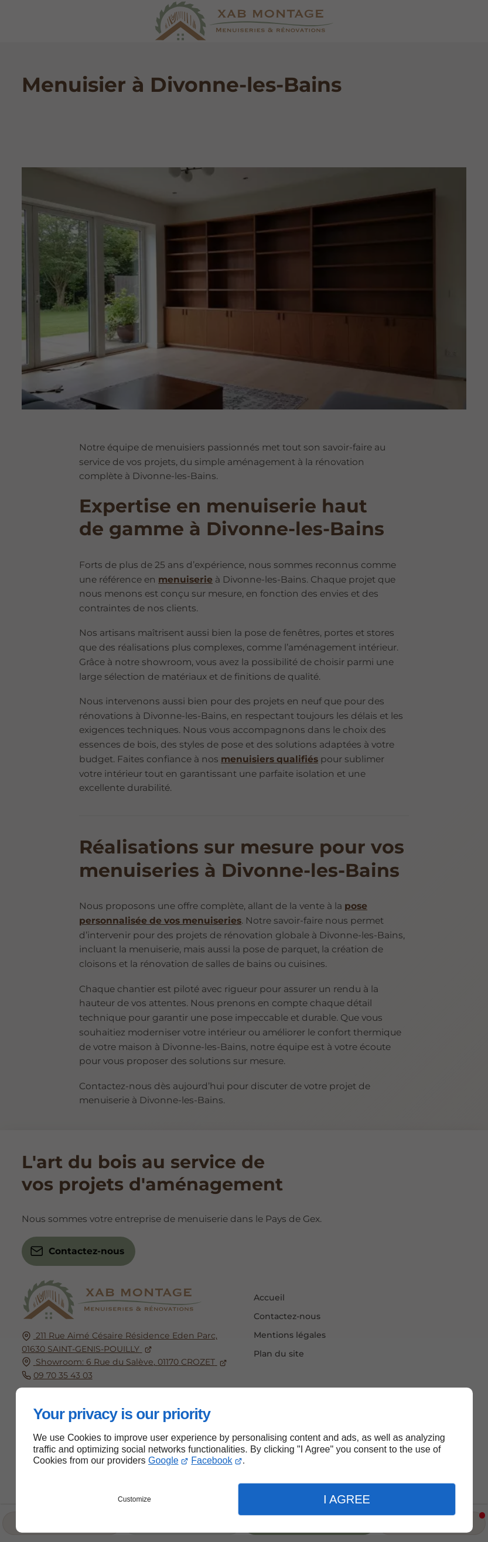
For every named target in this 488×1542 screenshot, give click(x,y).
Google (163, 1460)
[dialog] (244, 1460)
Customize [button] (134, 1499)
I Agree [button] (346, 1499)
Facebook (211, 1460)
